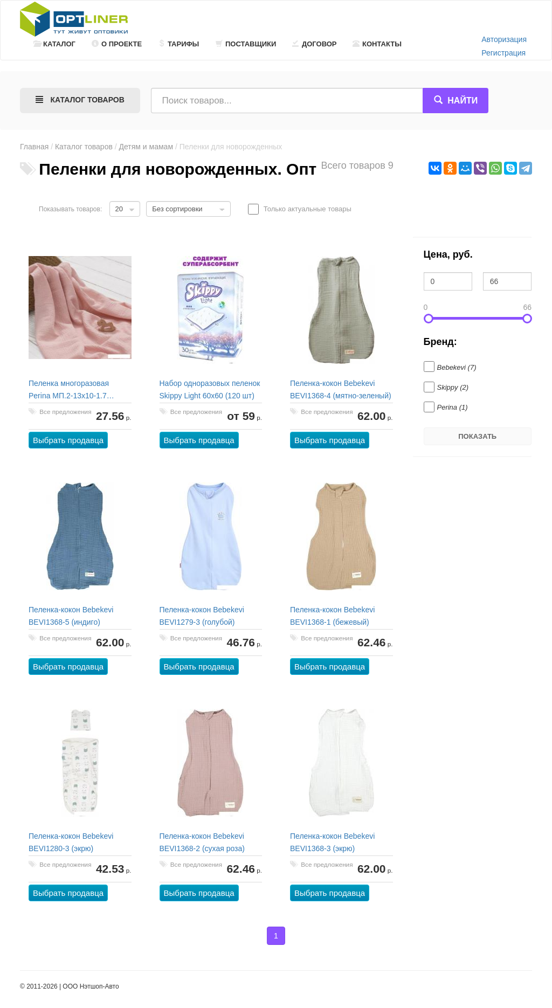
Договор (314, 44)
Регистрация (503, 53)
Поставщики (246, 44)
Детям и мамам (146, 146)
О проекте (117, 44)
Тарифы (178, 44)
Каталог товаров (84, 146)
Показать (477, 436)
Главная (34, 146)
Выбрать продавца (68, 440)
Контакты (377, 44)
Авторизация (504, 39)
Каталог (54, 44)
